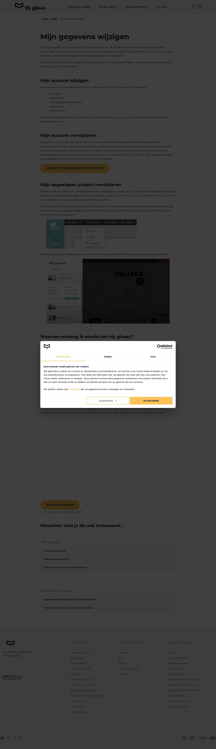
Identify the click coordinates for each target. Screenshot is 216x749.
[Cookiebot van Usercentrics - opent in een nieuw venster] (159, 346)
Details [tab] (108, 356)
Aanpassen (107, 400)
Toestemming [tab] (63, 356)
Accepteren (151, 400)
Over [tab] (153, 356)
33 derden (74, 389)
